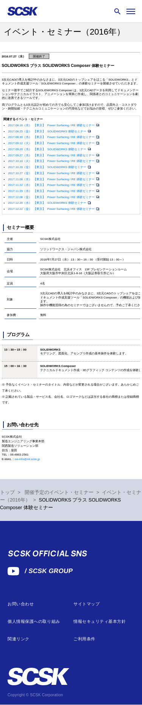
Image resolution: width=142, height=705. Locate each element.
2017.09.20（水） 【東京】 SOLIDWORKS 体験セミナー (47, 149)
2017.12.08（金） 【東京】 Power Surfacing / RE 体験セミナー (51, 197)
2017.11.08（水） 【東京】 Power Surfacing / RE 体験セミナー (51, 179)
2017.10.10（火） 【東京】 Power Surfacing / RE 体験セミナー (51, 161)
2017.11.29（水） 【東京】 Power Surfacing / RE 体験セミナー (51, 191)
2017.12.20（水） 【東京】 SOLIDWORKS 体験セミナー (47, 203)
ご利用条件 (84, 639)
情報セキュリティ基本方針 (99, 621)
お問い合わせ (21, 604)
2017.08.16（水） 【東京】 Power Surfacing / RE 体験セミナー (51, 125)
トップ (7, 492)
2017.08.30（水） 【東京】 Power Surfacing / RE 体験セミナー (51, 137)
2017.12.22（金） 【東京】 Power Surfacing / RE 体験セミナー (51, 209)
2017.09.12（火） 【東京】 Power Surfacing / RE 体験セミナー (51, 143)
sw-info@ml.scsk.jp (27, 459)
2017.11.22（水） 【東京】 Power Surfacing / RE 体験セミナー (51, 185)
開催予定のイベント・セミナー (59, 492)
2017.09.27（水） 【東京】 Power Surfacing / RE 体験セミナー (51, 155)
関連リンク (19, 639)
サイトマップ (86, 604)
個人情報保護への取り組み (34, 621)
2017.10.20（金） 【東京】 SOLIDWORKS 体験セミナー (47, 167)
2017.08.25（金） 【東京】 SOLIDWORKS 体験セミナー (47, 131)
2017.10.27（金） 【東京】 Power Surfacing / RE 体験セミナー (51, 173)
